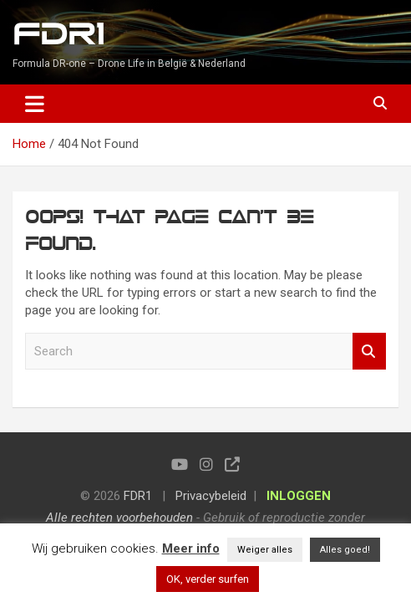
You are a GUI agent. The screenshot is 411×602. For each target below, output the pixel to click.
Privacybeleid (210, 495)
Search (369, 351)
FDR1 (58, 34)
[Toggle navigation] (35, 103)
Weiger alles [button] (264, 549)
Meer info (191, 548)
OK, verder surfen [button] (207, 579)
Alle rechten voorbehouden (119, 517)
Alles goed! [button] (345, 549)
